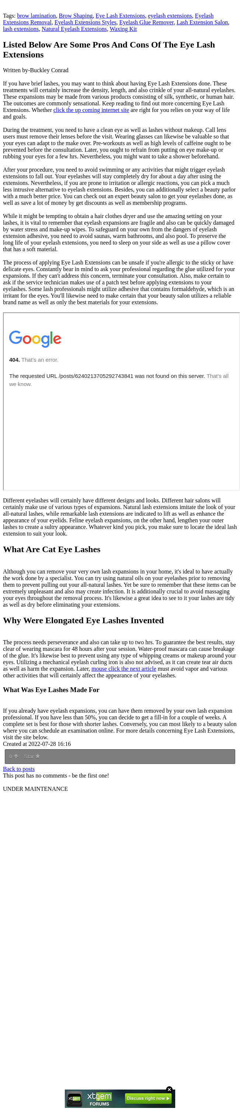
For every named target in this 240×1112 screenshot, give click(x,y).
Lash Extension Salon (202, 22)
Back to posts (19, 769)
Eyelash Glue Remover (146, 22)
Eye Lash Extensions (120, 16)
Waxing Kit (123, 29)
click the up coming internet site (91, 110)
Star (32, 757)
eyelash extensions (170, 16)
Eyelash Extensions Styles (85, 22)
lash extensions (21, 29)
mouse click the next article (124, 669)
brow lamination (36, 16)
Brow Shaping (76, 16)
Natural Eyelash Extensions (74, 29)
